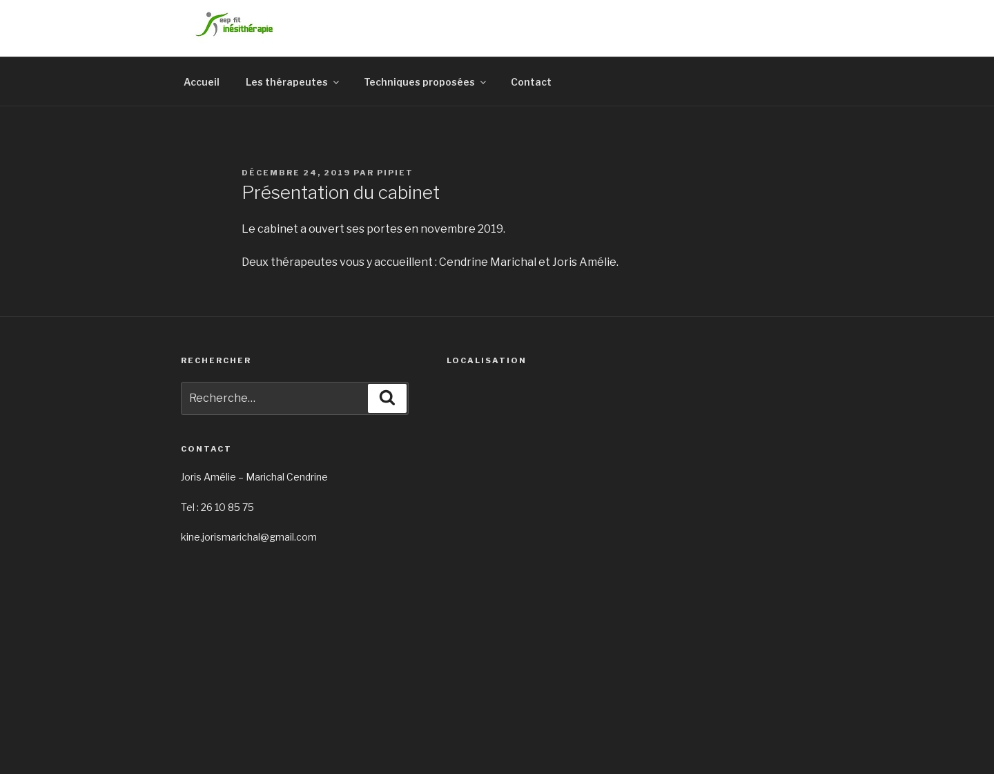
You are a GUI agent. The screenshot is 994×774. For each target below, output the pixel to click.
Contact (531, 82)
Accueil (202, 82)
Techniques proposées (426, 82)
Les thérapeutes (293, 82)
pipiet (395, 172)
